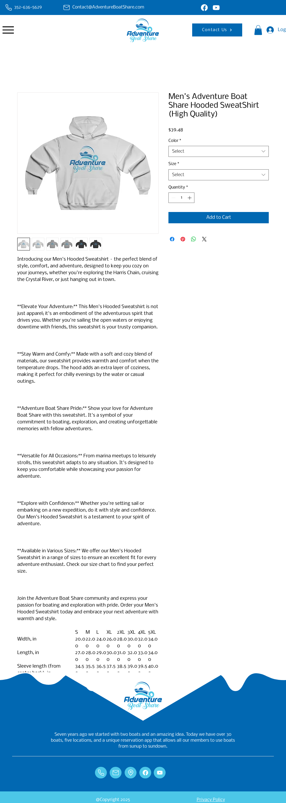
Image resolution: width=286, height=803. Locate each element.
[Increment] (190, 198)
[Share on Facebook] (172, 239)
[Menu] (8, 30)
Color (174, 140)
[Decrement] (172, 198)
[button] (258, 30)
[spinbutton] (181, 198)
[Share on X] (204, 239)
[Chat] (8, 7)
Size (173, 164)
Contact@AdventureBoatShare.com (108, 7)
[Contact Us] (217, 29)
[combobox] (218, 151)
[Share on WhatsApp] (193, 239)
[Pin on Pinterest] (182, 239)
